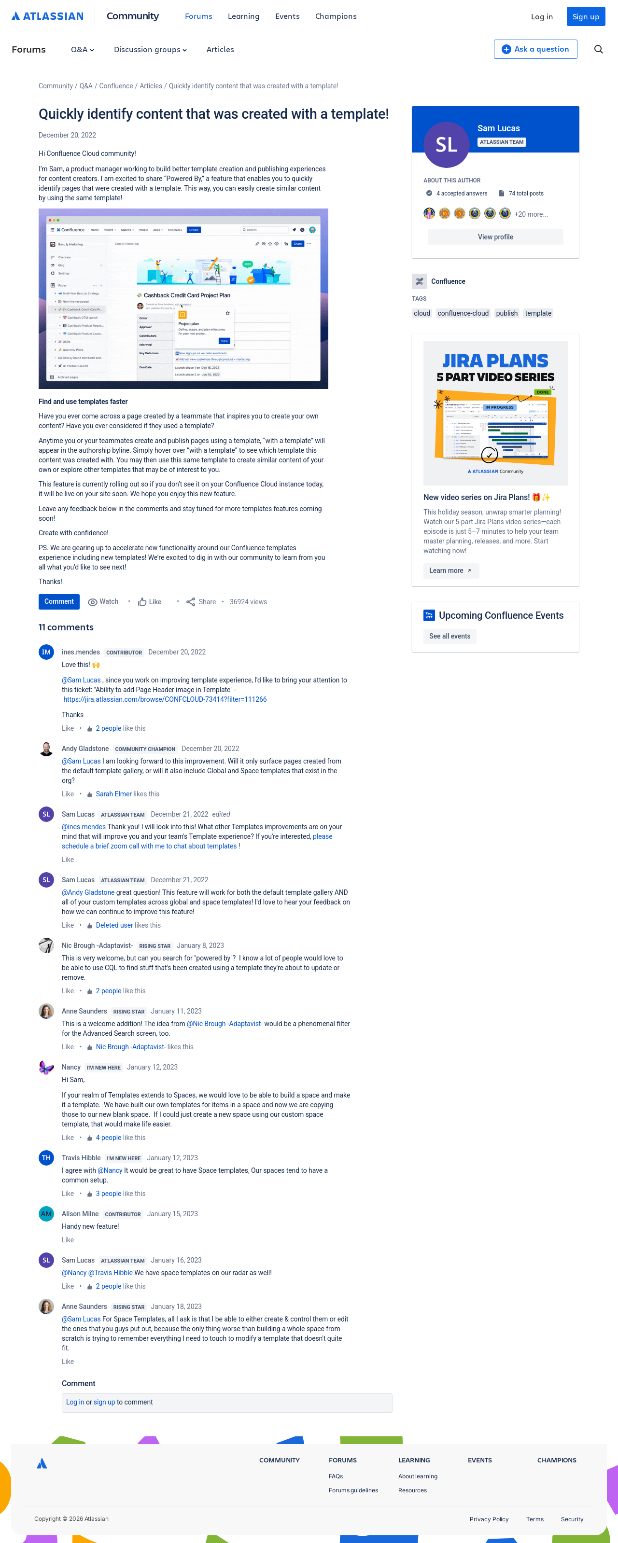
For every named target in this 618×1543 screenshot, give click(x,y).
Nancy (71, 1067)
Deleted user (114, 925)
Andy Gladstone (85, 748)
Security (572, 1519)
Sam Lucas (78, 814)
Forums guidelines (353, 1490)
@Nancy (110, 1170)
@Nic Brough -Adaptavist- (225, 1024)
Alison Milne (80, 1214)
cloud (422, 313)
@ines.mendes (84, 827)
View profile (495, 237)
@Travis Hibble (110, 1273)
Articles (220, 49)
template (538, 313)
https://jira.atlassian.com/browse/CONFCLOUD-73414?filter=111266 (165, 699)
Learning (244, 16)
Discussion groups (150, 49)
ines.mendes (81, 652)
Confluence (116, 86)
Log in (542, 16)
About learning (417, 1476)
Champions (336, 16)
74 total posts (526, 193)
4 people (109, 1137)
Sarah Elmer (114, 794)
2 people (109, 728)
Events (287, 16)
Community (133, 15)
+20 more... (531, 214)
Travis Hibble (81, 1158)
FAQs (336, 1476)
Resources (412, 1490)
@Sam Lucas (81, 680)
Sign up (586, 16)
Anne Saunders (84, 1011)
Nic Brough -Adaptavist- (97, 945)
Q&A (82, 49)
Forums (198, 16)
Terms (535, 1519)
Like (68, 728)
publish (507, 313)
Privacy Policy (489, 1519)
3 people (109, 1193)
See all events (449, 636)
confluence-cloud (463, 313)
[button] (183, 299)
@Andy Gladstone (88, 892)
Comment (59, 601)
